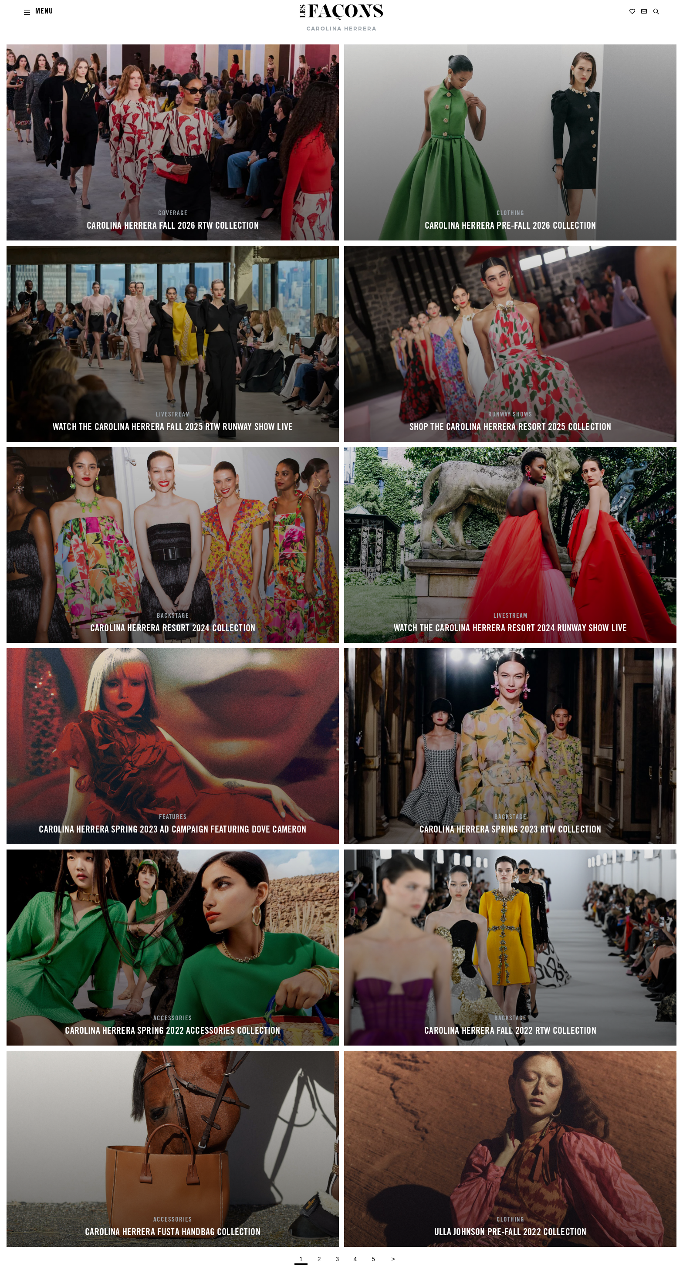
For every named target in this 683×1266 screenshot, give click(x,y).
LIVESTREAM (173, 415)
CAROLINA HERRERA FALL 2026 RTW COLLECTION (173, 226)
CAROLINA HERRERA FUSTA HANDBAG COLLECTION (172, 1233)
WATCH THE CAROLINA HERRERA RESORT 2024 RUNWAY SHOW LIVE (510, 629)
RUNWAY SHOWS (510, 415)
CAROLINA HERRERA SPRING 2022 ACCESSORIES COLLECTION (172, 1031)
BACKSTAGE (173, 616)
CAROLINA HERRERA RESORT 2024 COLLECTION (172, 629)
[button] (656, 11)
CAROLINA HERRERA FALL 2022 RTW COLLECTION (510, 1031)
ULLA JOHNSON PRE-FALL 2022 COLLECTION (510, 1233)
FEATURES (173, 817)
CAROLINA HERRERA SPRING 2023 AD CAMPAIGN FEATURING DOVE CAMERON (172, 830)
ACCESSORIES (172, 1019)
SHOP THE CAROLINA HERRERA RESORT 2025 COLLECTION (510, 428)
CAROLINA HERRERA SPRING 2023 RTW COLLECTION (510, 830)
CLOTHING (510, 214)
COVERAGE (173, 214)
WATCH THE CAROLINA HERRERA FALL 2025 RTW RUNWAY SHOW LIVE (173, 428)
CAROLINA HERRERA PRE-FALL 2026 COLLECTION (510, 226)
